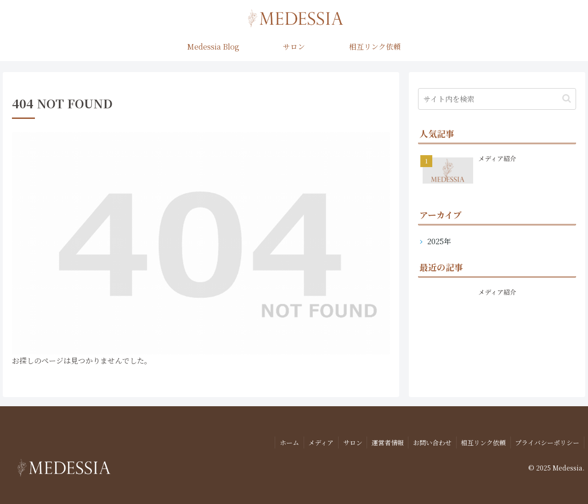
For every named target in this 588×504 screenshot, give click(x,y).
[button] (567, 98)
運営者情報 (386, 442)
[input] (497, 99)
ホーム (287, 442)
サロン (351, 442)
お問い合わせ (431, 442)
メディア (319, 442)
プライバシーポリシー (547, 442)
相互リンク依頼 (482, 442)
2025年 (439, 241)
